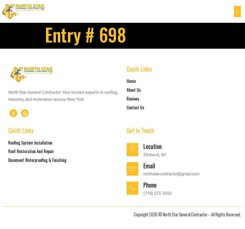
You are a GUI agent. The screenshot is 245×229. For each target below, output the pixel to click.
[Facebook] (13, 113)
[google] (25, 113)
